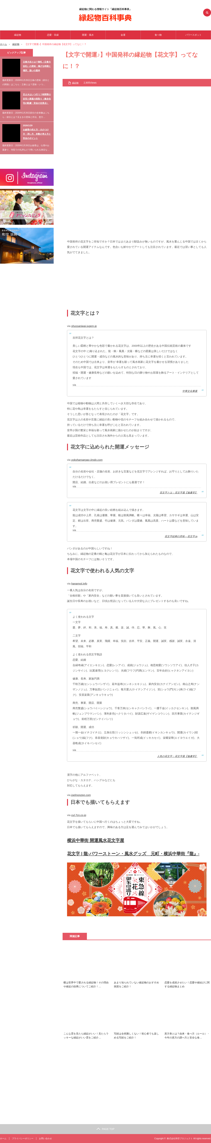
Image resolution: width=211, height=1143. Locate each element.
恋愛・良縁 (53, 35)
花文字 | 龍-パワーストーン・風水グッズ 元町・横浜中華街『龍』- (133, 853)
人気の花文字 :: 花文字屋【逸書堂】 (177, 756)
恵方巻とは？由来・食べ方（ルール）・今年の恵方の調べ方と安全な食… (187, 1035)
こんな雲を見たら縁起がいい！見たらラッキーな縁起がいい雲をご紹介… (86, 1035)
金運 (123, 35)
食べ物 (158, 35)
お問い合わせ (45, 1138)
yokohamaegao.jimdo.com (86, 459)
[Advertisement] (137, 283)
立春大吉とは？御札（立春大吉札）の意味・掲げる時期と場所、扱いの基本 (37, 66)
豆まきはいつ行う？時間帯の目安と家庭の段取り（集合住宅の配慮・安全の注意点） (37, 98)
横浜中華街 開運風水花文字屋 (95, 840)
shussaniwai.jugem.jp (84, 325)
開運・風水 (88, 35)
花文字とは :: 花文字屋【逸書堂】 (178, 492)
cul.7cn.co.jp (78, 815)
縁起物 (17, 35)
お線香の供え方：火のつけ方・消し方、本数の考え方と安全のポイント (37, 134)
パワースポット (193, 35)
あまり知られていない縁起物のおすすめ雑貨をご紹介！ (136, 984)
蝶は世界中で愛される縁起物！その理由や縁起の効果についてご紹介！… (86, 984)
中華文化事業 (189, 391)
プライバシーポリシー (22, 1138)
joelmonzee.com (81, 794)
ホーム (3, 1138)
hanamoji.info (79, 583)
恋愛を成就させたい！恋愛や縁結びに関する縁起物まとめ (187, 984)
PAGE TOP (105, 1129)
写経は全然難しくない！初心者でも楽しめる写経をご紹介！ (136, 1035)
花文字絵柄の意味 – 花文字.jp (181, 536)
